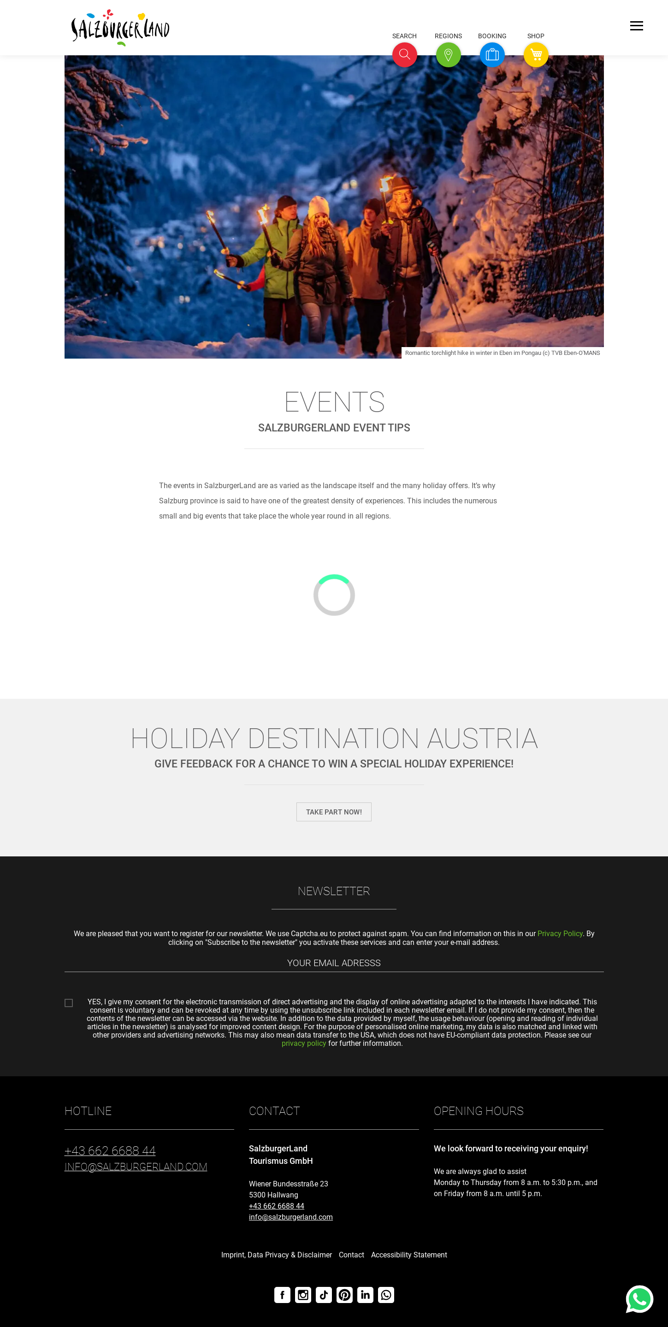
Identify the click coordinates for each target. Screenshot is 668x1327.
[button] (404, 54)
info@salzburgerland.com (291, 1217)
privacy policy (304, 1043)
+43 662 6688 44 (276, 1206)
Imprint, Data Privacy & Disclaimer (276, 1254)
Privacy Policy (560, 933)
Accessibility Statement (409, 1254)
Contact (351, 1254)
